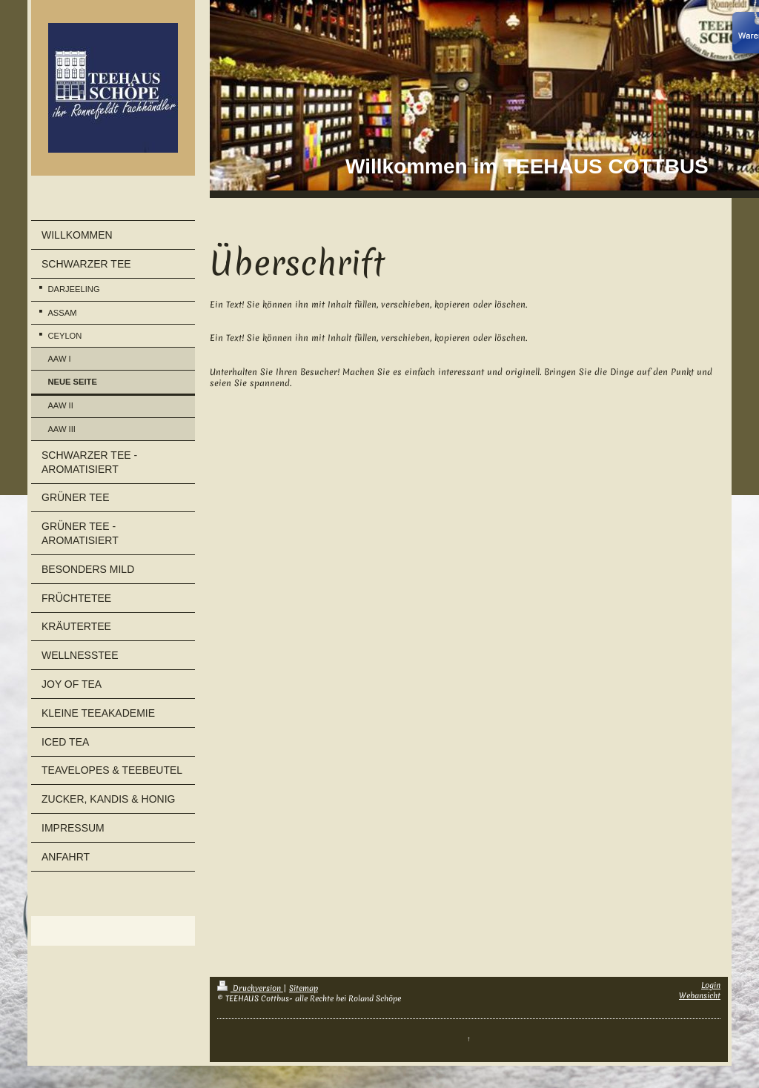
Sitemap (303, 988)
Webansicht (699, 995)
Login (710, 985)
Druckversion (250, 988)
